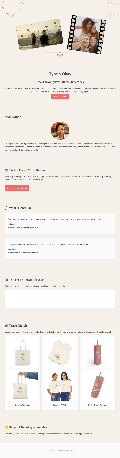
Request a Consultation (17, 188)
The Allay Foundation (28, 433)
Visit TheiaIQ (69, 450)
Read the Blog (60, 96)
